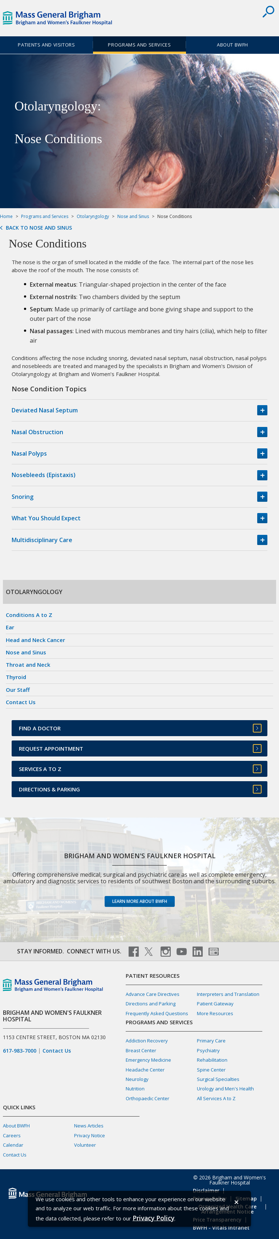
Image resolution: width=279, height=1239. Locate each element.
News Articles (89, 1125)
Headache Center (145, 1069)
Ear (10, 627)
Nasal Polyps (29, 453)
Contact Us (21, 702)
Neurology (137, 1079)
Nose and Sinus (133, 216)
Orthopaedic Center (147, 1098)
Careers (12, 1135)
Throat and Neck (28, 664)
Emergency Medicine (148, 1060)
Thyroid (16, 677)
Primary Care (211, 1040)
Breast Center (141, 1050)
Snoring (22, 497)
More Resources (215, 1013)
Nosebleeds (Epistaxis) (44, 475)
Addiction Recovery (147, 1040)
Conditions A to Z (29, 614)
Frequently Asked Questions (157, 1013)
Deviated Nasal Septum (45, 410)
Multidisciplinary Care (42, 540)
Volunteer (85, 1145)
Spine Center (211, 1069)
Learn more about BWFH (139, 901)
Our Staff (18, 689)
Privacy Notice (89, 1135)
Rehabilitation (212, 1060)
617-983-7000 (19, 1051)
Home (6, 216)
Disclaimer (206, 1190)
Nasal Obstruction (37, 432)
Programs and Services (139, 44)
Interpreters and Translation (228, 994)
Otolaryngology (93, 216)
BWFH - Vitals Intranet (221, 1227)
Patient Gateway (215, 1003)
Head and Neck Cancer (35, 639)
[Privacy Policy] (153, 1217)
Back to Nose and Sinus (39, 228)
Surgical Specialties (218, 1079)
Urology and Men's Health (225, 1088)
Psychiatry (208, 1050)
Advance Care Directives (152, 994)
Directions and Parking (150, 1003)
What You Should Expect (46, 518)
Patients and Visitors (46, 44)
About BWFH (232, 44)
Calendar (13, 1145)
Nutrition (135, 1088)
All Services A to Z (216, 1098)
